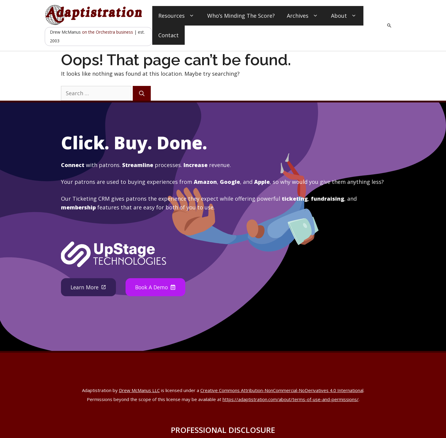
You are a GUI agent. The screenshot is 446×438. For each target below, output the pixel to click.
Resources (176, 15)
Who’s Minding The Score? (241, 15)
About (344, 15)
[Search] (142, 93)
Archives (303, 15)
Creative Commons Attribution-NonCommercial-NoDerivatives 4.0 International (281, 390)
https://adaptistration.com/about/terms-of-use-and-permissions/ (291, 399)
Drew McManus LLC (139, 390)
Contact (168, 35)
